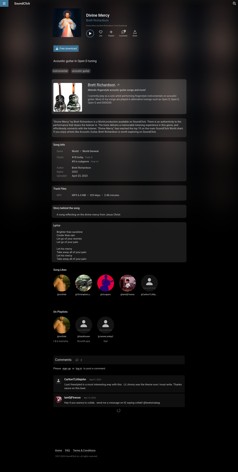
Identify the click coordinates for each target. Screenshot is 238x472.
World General (90, 151)
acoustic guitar (80, 70)
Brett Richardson (97, 20)
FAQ (67, 450)
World (75, 151)
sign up (66, 368)
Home (58, 450)
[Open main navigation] (4, 3)
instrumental (60, 70)
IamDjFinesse (72, 397)
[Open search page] (234, 3)
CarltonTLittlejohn (75, 379)
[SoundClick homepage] (22, 3)
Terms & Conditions (84, 450)
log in (79, 368)
